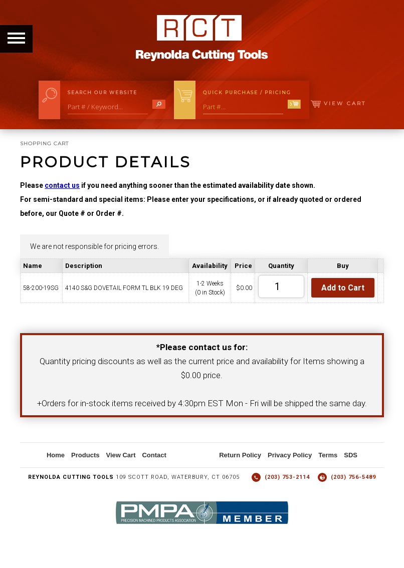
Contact (154, 455)
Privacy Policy (290, 455)
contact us (62, 185)
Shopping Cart (44, 143)
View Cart (338, 103)
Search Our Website (102, 92)
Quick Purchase (247, 92)
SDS (350, 455)
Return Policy (240, 455)
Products (85, 455)
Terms (327, 455)
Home (56, 455)
